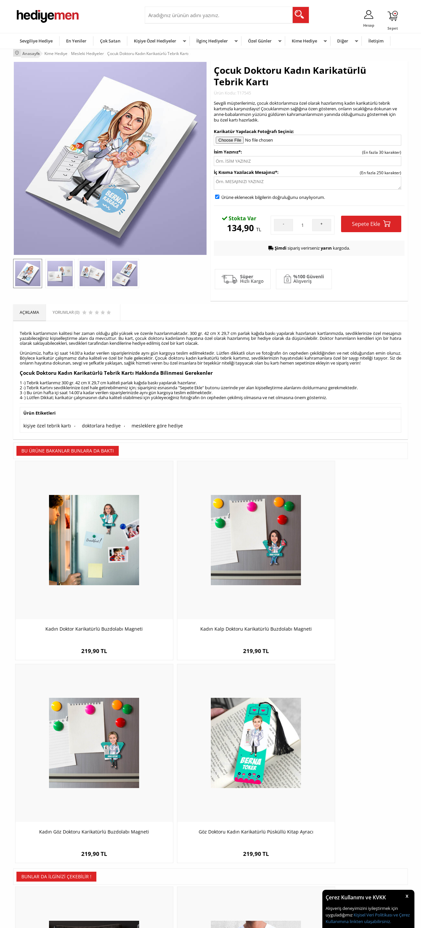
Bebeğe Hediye (294, 872)
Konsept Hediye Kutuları (170, 842)
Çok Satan (110, 41)
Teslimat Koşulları (32, 842)
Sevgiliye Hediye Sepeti (169, 852)
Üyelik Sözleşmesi (32, 852)
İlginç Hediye (291, 891)
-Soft (176, 919)
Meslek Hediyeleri (98, 891)
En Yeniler (76, 41)
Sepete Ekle (371, 222)
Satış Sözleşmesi (31, 862)
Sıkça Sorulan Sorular (36, 891)
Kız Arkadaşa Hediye (101, 862)
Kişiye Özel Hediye (99, 842)
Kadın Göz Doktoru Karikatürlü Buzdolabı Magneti (259, 564)
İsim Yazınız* (227, 150)
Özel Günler (260, 41)
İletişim (376, 41)
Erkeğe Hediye (293, 842)
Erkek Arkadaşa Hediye (103, 852)
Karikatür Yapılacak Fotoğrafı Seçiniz (253, 130)
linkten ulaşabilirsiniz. (370, 921)
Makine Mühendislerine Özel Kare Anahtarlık (260, 723)
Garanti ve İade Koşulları (38, 872)
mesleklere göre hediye (144, 423)
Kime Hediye (304, 41)
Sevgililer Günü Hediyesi (236, 842)
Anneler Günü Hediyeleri (236, 872)
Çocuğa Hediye (293, 862)
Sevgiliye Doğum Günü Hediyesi (177, 862)
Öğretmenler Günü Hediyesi (239, 882)
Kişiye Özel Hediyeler (155, 41)
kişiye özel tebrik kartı (44, 423)
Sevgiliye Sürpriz (97, 882)
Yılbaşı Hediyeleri (229, 862)
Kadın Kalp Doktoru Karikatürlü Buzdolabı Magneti (161, 564)
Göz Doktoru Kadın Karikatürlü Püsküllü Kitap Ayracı (358, 564)
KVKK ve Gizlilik (30, 882)
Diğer (342, 41)
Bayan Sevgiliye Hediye (169, 882)
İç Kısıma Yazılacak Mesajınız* (245, 171)
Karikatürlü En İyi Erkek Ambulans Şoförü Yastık (62, 723)
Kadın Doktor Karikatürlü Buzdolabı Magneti (63, 564)
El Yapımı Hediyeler (100, 872)
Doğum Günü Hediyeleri (236, 852)
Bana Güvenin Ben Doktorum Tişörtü (161, 720)
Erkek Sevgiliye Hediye (168, 872)
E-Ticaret (190, 919)
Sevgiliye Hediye (36, 41)
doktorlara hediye (93, 423)
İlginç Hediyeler (212, 41)
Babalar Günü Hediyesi (235, 891)
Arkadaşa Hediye (295, 882)
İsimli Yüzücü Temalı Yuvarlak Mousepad (358, 723)
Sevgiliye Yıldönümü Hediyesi (174, 891)
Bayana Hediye (293, 852)
